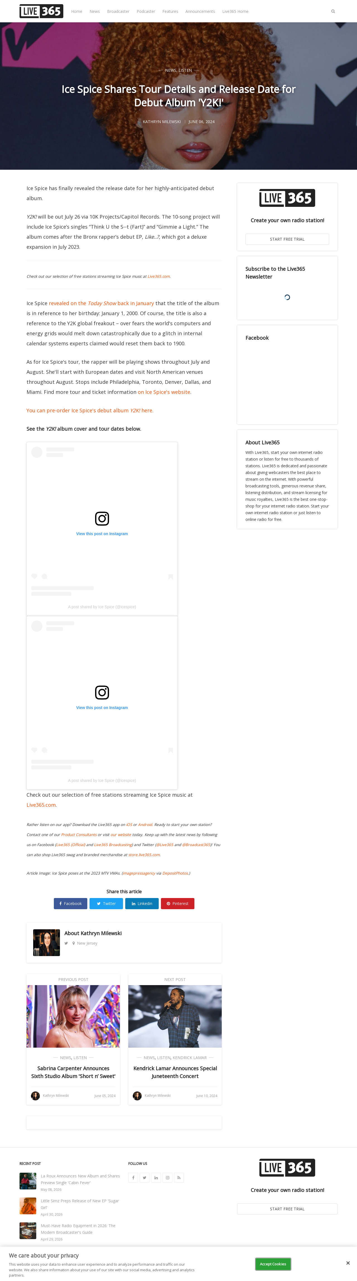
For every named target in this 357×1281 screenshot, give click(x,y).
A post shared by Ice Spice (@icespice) (102, 607)
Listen (185, 70)
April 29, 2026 (51, 1239)
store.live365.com (144, 854)
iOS (129, 824)
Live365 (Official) (70, 844)
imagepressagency (139, 873)
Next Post (175, 979)
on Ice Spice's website (164, 392)
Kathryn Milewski (101, 933)
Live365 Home (235, 11)
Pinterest (178, 903)
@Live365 (164, 844)
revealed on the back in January (101, 303)
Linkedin (142, 903)
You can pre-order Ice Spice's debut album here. (89, 410)
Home (76, 11)
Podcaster (146, 11)
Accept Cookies (273, 1263)
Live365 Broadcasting (113, 844)
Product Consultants (79, 834)
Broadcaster (118, 11)
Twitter (106, 903)
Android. (145, 824)
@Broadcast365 (196, 844)
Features (170, 11)
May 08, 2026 (51, 1189)
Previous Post (73, 979)
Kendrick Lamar (190, 1057)
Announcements (200, 11)
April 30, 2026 (51, 1214)
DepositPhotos (175, 873)
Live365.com (159, 276)
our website (120, 834)
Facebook (70, 903)
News (95, 11)
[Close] (348, 1263)
